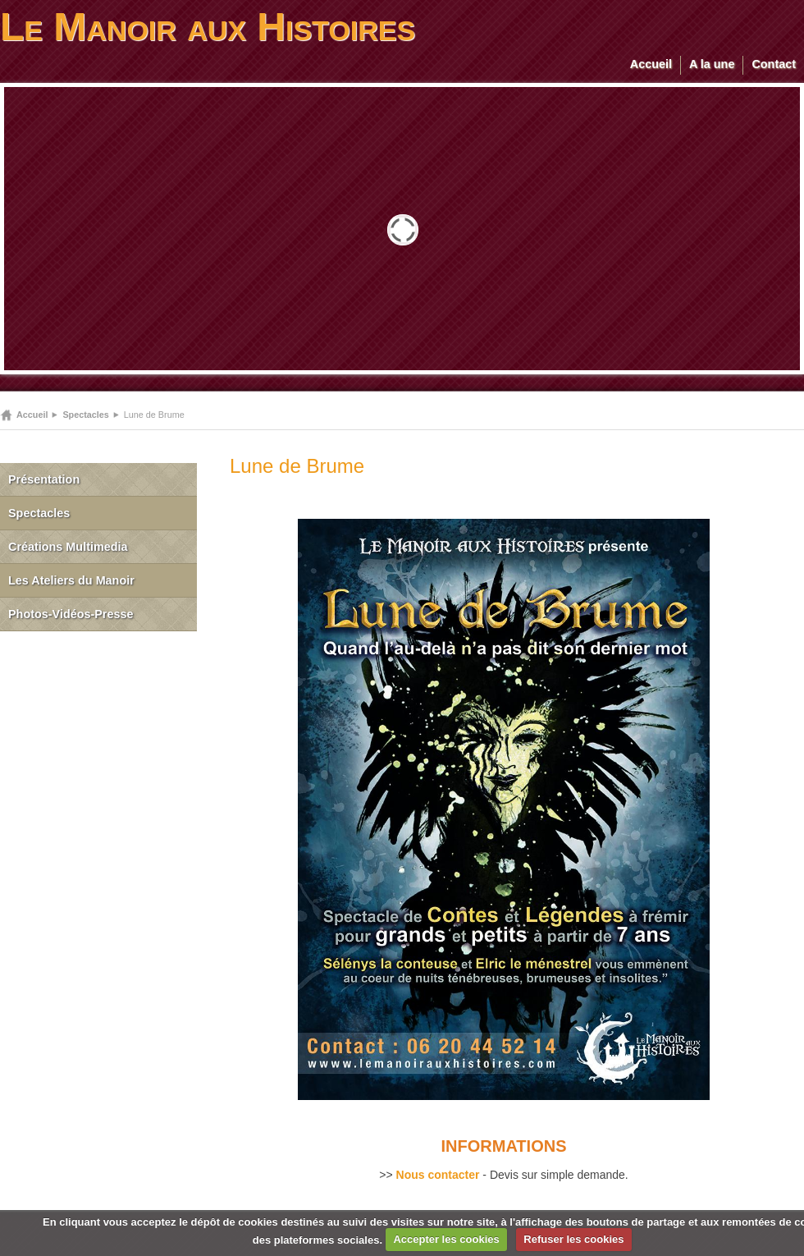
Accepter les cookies (446, 1239)
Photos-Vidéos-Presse (71, 614)
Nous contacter (438, 1174)
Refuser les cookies (573, 1239)
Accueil (651, 64)
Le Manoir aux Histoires (207, 26)
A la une (711, 64)
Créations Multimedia (68, 546)
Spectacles (85, 414)
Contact (773, 64)
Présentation (44, 479)
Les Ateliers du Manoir (71, 580)
